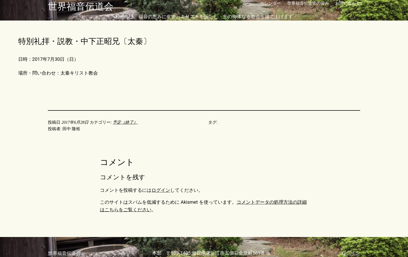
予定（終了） (125, 122)
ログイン (160, 190)
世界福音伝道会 (80, 6)
